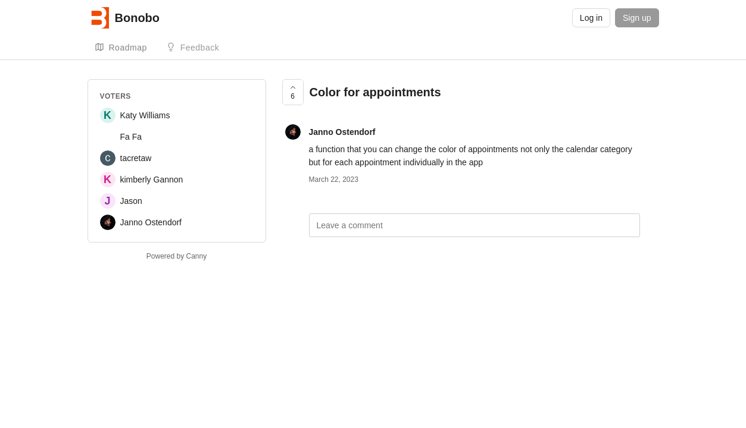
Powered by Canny (176, 256)
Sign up (637, 18)
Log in (591, 18)
